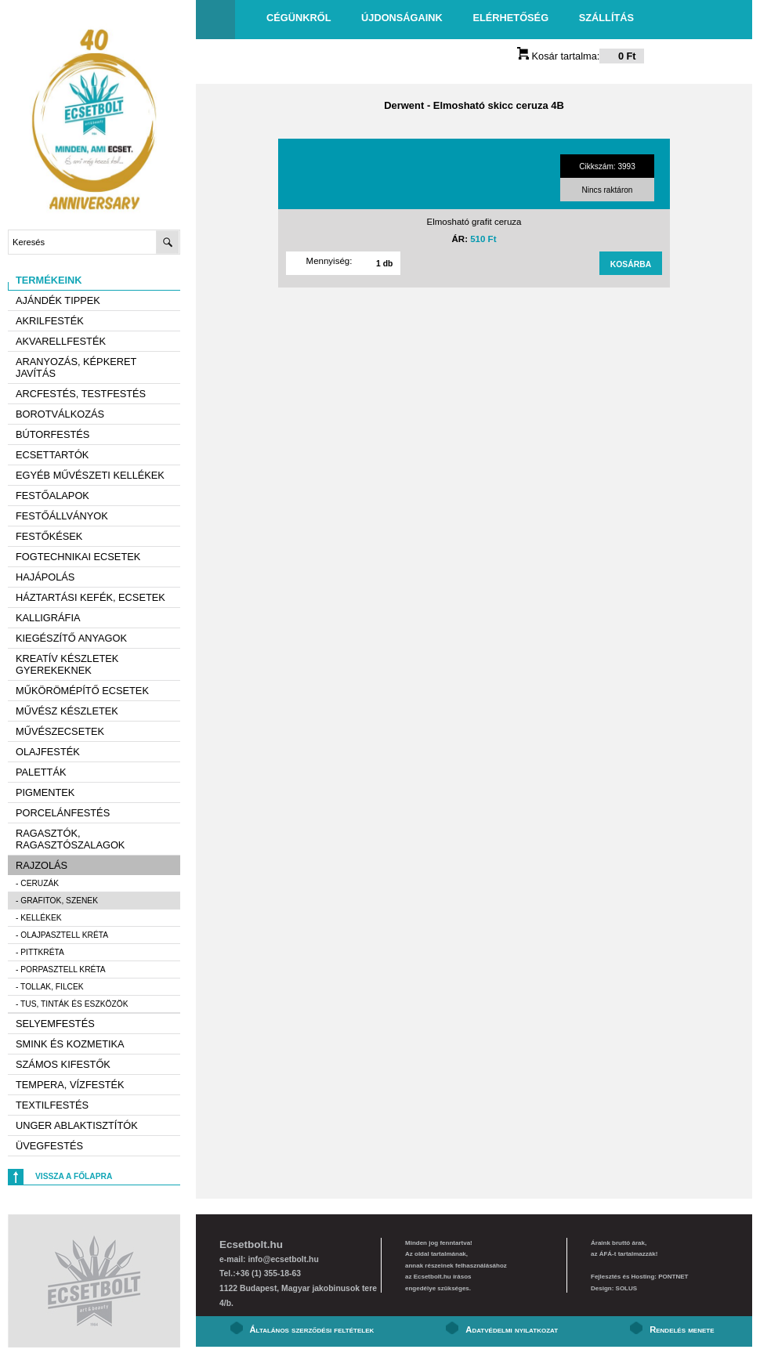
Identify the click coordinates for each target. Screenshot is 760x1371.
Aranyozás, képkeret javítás (76, 367)
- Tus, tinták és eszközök (72, 1004)
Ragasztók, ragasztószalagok (70, 839)
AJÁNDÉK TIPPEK (58, 300)
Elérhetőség (510, 18)
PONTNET (673, 1276)
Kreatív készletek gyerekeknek (67, 664)
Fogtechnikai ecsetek (78, 557)
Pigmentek (45, 792)
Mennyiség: (329, 261)
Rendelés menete (682, 1329)
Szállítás (606, 18)
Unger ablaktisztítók (77, 1125)
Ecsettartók (52, 455)
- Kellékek (39, 917)
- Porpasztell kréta (61, 969)
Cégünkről (298, 18)
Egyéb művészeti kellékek (90, 475)
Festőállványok (62, 516)
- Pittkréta (40, 952)
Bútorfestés (52, 434)
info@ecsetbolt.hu (283, 1259)
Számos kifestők (63, 1064)
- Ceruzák (37, 883)
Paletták (41, 772)
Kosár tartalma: (580, 56)
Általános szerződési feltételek (312, 1329)
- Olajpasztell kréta (62, 935)
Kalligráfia (48, 618)
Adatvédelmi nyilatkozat (511, 1329)
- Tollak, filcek (50, 986)
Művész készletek (67, 711)
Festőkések (49, 536)
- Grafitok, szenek (57, 900)
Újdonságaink (402, 18)
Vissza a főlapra (73, 1176)
